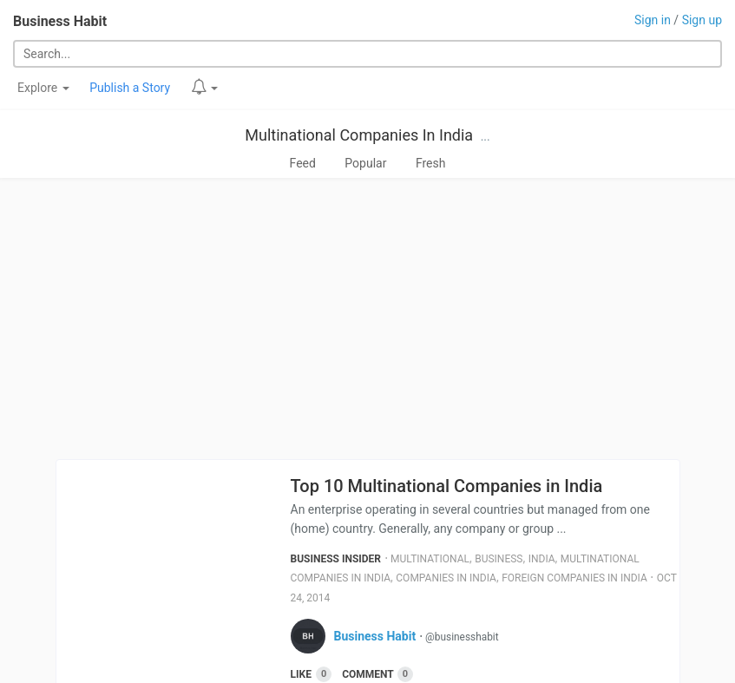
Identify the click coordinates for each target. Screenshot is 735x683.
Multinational (429, 559)
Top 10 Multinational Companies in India (447, 486)
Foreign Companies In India (574, 578)
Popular (365, 163)
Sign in (652, 20)
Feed (303, 163)
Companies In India (446, 578)
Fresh (431, 163)
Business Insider (336, 559)
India (541, 559)
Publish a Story (129, 88)
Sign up (702, 20)
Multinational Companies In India (359, 135)
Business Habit (60, 21)
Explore (43, 88)
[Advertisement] (367, 318)
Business (498, 559)
